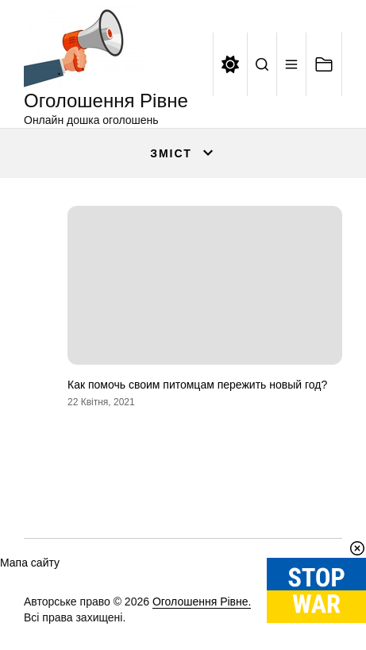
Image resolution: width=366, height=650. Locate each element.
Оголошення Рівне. (202, 601)
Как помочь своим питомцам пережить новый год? (197, 384)
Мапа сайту (30, 562)
